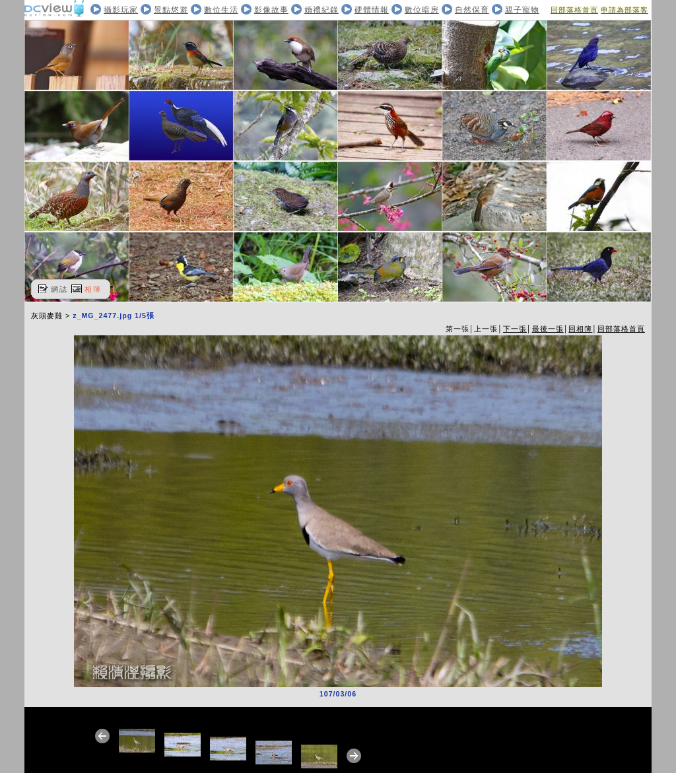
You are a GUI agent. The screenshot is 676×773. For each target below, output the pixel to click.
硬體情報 (372, 10)
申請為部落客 (624, 10)
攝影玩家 (121, 10)
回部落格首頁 (574, 10)
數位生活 (221, 10)
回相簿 (580, 329)
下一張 (515, 329)
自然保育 (472, 10)
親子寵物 (522, 10)
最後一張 (548, 329)
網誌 (59, 289)
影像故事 (271, 10)
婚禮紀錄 (321, 10)
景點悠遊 (171, 10)
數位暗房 (422, 10)
